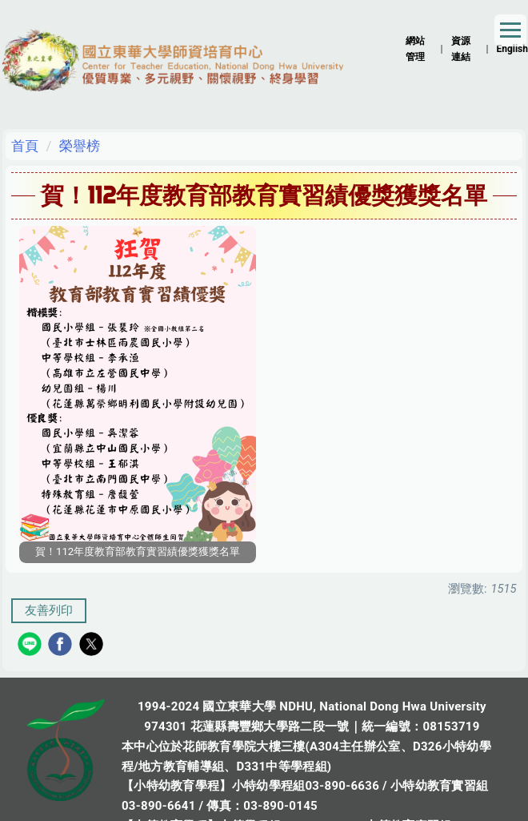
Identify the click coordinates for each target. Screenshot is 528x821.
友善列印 (49, 610)
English (512, 48)
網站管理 (415, 48)
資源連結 (460, 48)
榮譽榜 (79, 146)
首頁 (24, 146)
